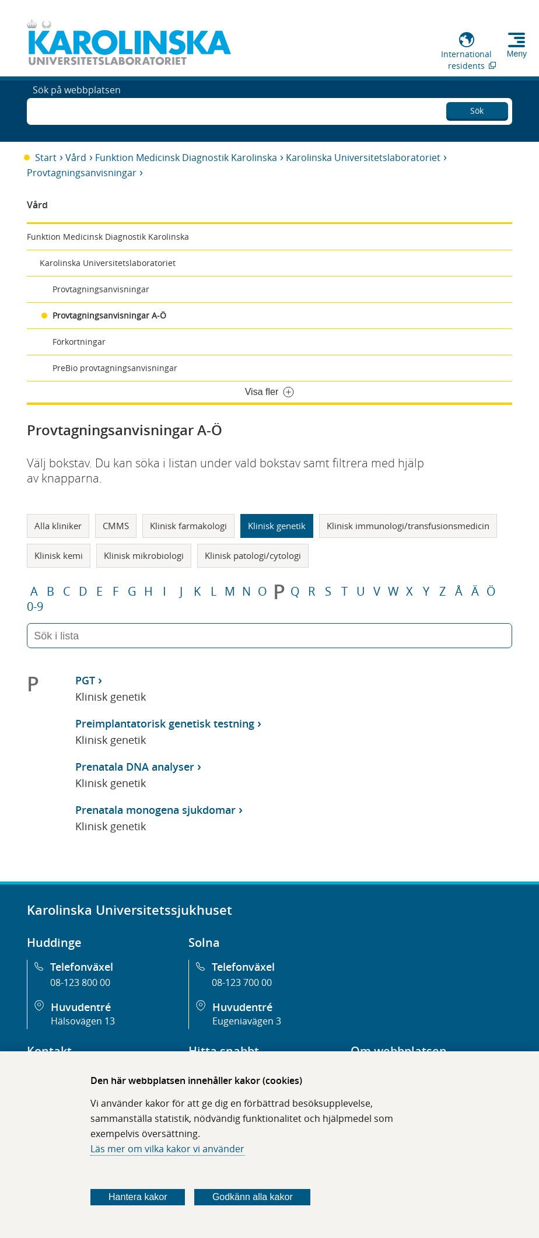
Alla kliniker (58, 525)
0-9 (35, 607)
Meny (517, 53)
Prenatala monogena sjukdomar (155, 810)
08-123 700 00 (242, 982)
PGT (85, 680)
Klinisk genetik (277, 525)
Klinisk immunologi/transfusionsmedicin (408, 525)
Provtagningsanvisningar (81, 172)
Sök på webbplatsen (77, 109)
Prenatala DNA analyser (134, 767)
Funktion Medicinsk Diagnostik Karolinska (186, 157)
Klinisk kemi (58, 555)
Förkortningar (79, 341)
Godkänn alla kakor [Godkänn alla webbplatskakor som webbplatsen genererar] (252, 1197)
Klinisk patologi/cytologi (253, 555)
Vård (75, 157)
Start (46, 157)
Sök (477, 108)
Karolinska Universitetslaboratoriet (363, 157)
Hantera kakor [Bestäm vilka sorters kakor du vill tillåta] (137, 1197)
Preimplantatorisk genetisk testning (164, 723)
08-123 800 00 (80, 982)
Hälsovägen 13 (83, 1021)
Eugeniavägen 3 (246, 1021)
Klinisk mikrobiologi (144, 555)
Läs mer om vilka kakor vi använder (167, 1148)
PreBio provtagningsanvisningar (114, 367)
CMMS (116, 525)
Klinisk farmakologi (188, 525)
